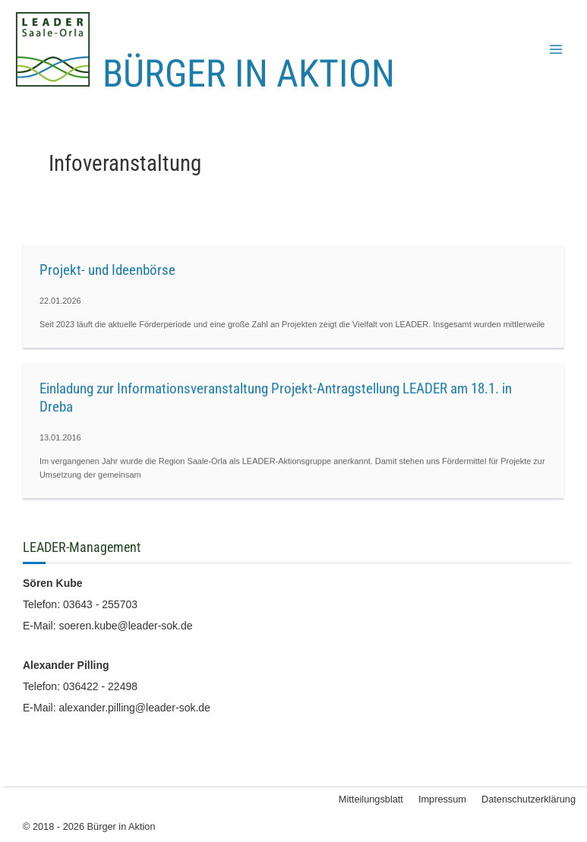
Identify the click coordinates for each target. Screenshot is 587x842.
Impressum (442, 799)
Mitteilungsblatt (371, 799)
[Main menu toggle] (556, 49)
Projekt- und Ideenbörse (107, 270)
